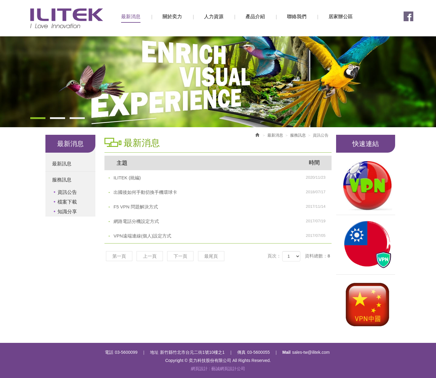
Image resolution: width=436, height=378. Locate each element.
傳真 (241, 352)
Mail (286, 352)
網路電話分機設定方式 (223, 221)
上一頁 (150, 256)
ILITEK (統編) (223, 177)
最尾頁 (211, 256)
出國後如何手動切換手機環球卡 (223, 192)
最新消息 (275, 135)
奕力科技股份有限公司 (66, 18)
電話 (109, 352)
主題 (222, 163)
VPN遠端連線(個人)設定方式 (223, 236)
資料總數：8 (317, 255)
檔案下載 (67, 201)
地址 (154, 352)
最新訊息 (61, 163)
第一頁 (119, 256)
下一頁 (180, 256)
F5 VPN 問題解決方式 (223, 207)
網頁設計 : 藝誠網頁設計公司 (218, 368)
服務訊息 (61, 179)
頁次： (274, 255)
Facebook (408, 16)
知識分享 (67, 211)
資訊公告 (67, 192)
